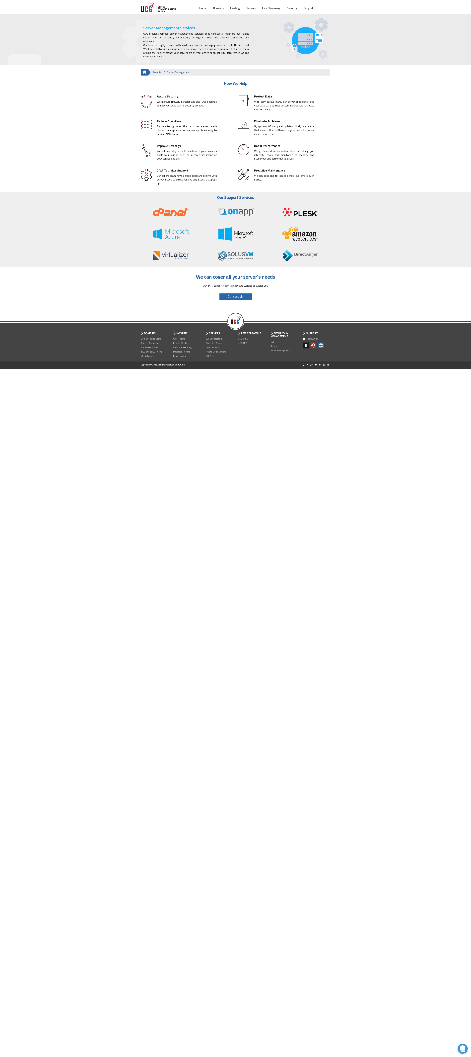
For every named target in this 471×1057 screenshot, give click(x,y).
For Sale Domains (149, 347)
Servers (251, 7)
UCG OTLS (242, 343)
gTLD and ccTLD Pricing (151, 352)
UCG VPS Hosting (214, 339)
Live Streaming (271, 7)
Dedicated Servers (214, 343)
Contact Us (235, 296)
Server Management (280, 350)
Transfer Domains (149, 343)
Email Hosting (179, 356)
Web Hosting (179, 339)
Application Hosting (182, 347)
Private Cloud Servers (216, 352)
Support (308, 7)
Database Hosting (181, 352)
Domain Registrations (151, 339)
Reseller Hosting (181, 343)
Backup (273, 346)
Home (202, 7)
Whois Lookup (147, 356)
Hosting (235, 7)
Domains (218, 7)
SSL (272, 342)
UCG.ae (181, 365)
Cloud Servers (212, 347)
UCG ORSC (243, 339)
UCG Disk (210, 356)
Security (292, 7)
